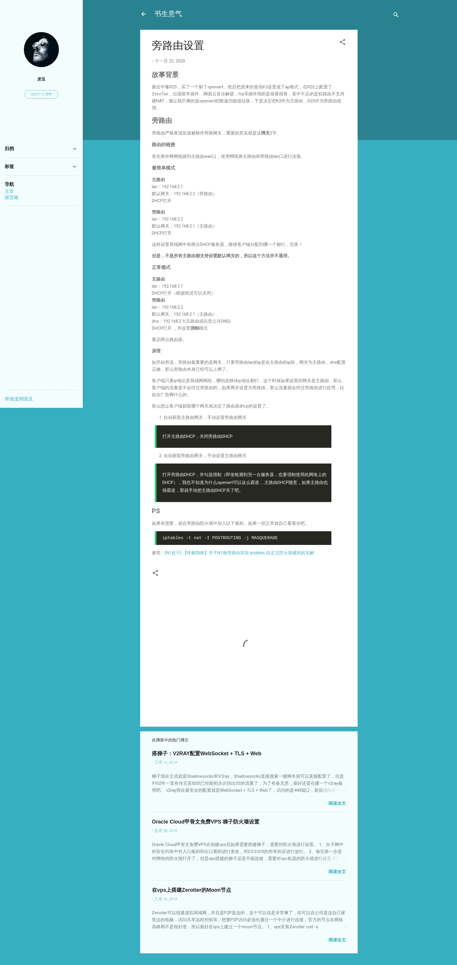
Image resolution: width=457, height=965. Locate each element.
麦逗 (41, 79)
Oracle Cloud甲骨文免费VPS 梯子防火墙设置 (205, 822)
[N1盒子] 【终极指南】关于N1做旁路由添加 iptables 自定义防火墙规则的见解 (239, 552)
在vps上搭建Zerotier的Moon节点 (191, 890)
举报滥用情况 (19, 399)
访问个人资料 (41, 94)
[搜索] (396, 16)
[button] (342, 43)
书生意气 (168, 14)
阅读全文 (337, 803)
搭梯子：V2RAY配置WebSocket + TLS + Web (206, 753)
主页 (9, 191)
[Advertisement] (381, 121)
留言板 (12, 197)
